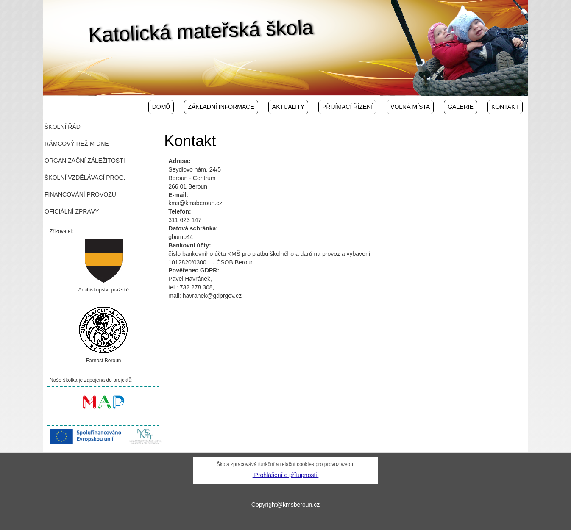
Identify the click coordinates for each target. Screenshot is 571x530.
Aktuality (288, 106)
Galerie (461, 106)
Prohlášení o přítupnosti (286, 475)
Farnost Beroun (103, 361)
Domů (161, 106)
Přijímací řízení (347, 106)
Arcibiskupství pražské (103, 290)
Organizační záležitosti (85, 160)
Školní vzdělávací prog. (85, 177)
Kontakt (505, 106)
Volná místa (410, 106)
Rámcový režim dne (77, 143)
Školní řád (63, 126)
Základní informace (221, 106)
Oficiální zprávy (72, 211)
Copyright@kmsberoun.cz (285, 504)
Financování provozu (80, 194)
